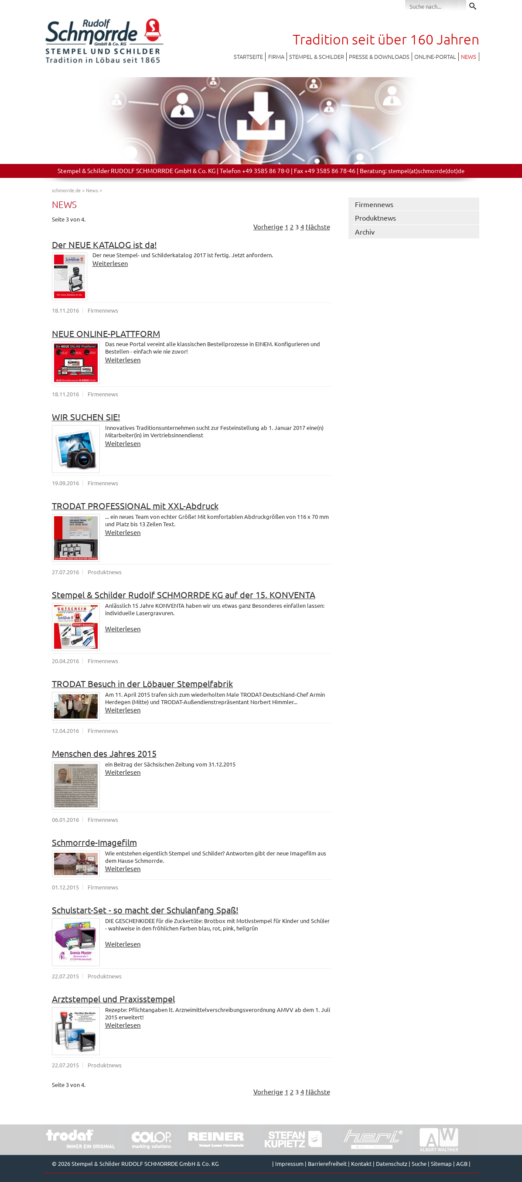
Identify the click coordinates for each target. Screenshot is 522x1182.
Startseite (248, 56)
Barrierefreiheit (327, 1163)
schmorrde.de (66, 190)
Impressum (289, 1163)
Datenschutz (391, 1163)
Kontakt (361, 1163)
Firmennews (374, 204)
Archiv (365, 231)
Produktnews (375, 217)
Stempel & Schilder (316, 56)
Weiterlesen (110, 263)
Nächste (318, 226)
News (468, 56)
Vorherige (268, 226)
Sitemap (441, 1163)
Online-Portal (435, 56)
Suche (419, 1163)
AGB (461, 1163)
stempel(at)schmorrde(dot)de (426, 170)
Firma (276, 56)
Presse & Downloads (379, 56)
